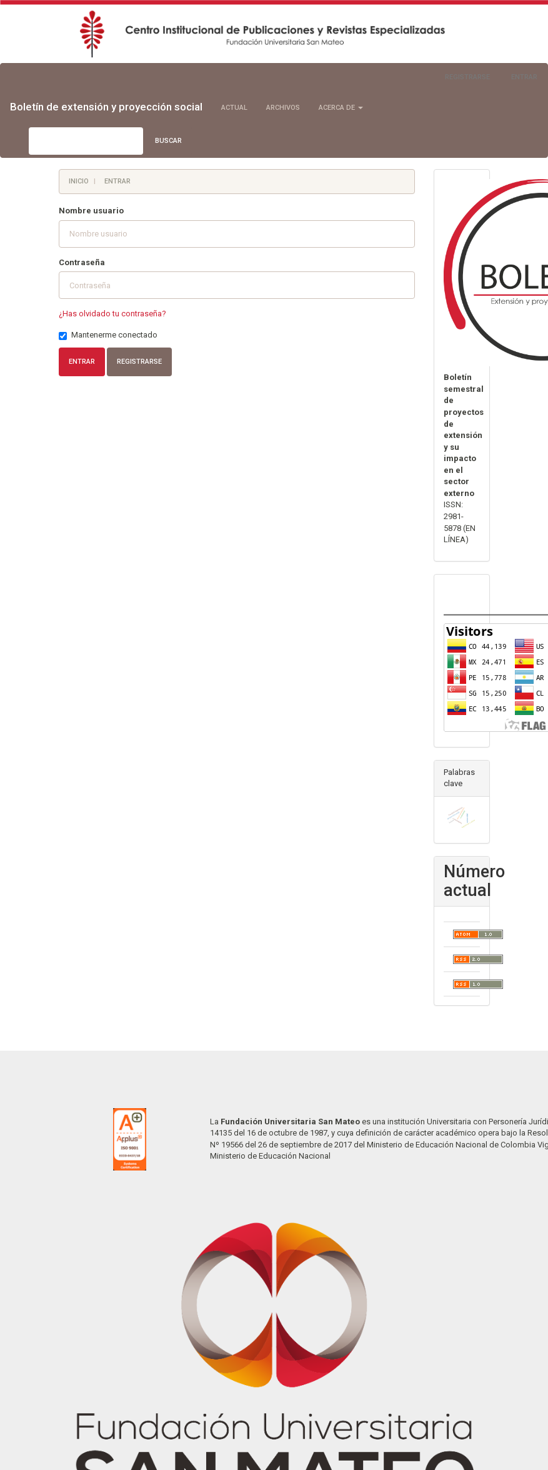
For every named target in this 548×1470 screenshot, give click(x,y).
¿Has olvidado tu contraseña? (112, 313)
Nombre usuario (91, 210)
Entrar (524, 77)
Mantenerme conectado (108, 335)
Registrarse (467, 77)
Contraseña (82, 262)
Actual (234, 108)
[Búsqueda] (86, 141)
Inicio (79, 181)
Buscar (168, 141)
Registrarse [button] (139, 362)
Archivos (283, 108)
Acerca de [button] (341, 108)
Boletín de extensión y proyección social (106, 106)
